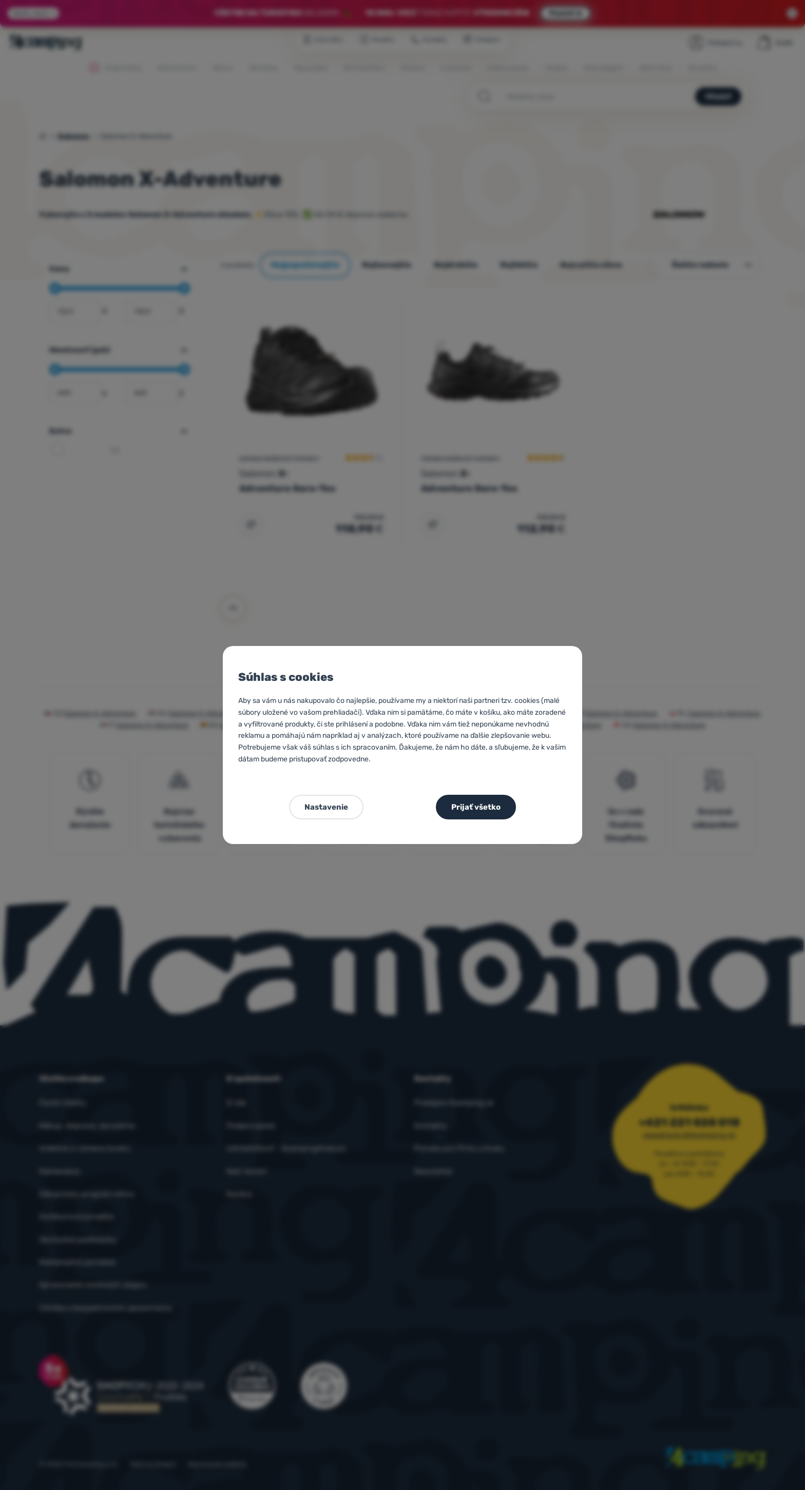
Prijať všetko (476, 807)
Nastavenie (326, 807)
